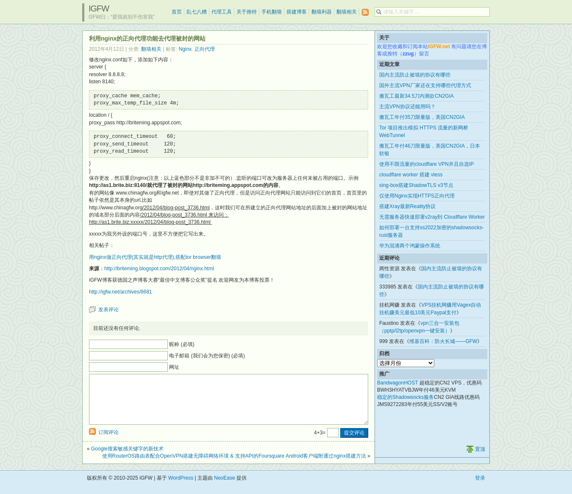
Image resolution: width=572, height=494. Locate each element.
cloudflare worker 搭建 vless (410, 175)
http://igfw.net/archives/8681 (120, 292)
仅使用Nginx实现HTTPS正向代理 (417, 196)
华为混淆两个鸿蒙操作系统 (409, 246)
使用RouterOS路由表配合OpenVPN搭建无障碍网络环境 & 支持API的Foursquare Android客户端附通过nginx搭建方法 (234, 466)
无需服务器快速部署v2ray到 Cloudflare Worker (432, 217)
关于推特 (246, 12)
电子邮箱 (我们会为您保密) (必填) (207, 356)
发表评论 (108, 310)
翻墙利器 (321, 12)
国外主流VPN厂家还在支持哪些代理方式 (425, 85)
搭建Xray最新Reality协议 (407, 206)
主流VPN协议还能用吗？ (407, 107)
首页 (177, 12)
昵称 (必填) (181, 344)
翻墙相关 (346, 12)
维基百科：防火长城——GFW (443, 341)
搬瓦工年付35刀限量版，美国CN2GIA (422, 117)
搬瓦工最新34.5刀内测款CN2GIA (416, 96)
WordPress (180, 488)
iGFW (99, 8)
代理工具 (221, 12)
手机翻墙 (271, 12)
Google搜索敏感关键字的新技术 (127, 459)
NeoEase (224, 488)
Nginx (185, 49)
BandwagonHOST (397, 383)
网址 (174, 367)
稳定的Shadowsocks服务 (405, 397)
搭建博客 (296, 12)
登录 (480, 488)
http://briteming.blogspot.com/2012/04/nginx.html (159, 269)
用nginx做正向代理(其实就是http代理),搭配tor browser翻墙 (155, 257)
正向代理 (204, 49)
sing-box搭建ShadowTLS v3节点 (416, 185)
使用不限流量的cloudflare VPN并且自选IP (426, 164)
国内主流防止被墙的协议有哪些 (414, 75)
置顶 (480, 459)
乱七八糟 (196, 12)
